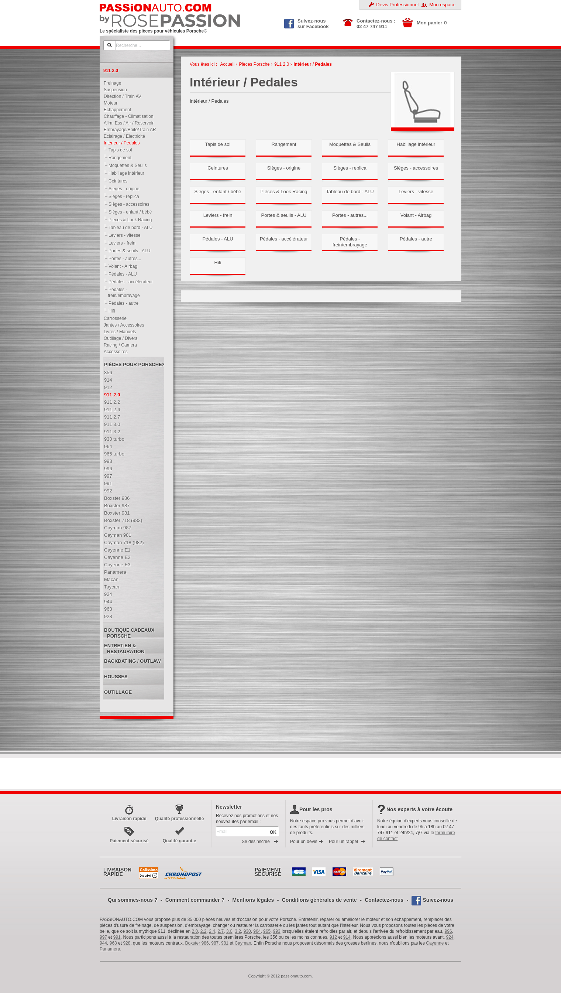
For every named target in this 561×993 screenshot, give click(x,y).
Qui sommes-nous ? (133, 900)
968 (113, 943)
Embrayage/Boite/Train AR (128, 129)
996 (448, 931)
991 (117, 937)
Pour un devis (306, 841)
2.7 (221, 931)
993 (276, 931)
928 (126, 943)
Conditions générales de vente (319, 900)
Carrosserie (113, 318)
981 (224, 943)
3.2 (238, 931)
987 (214, 943)
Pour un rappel (347, 841)
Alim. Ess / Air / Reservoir (127, 123)
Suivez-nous (438, 900)
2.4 (212, 931)
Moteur (108, 103)
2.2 (203, 931)
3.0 (229, 931)
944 (103, 943)
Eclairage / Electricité (122, 136)
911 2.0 (281, 64)
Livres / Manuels (118, 331)
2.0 (195, 931)
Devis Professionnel (397, 4)
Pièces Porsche (254, 64)
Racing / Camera (118, 345)
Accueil (227, 64)
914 (347, 937)
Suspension (113, 89)
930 (247, 931)
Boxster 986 (197, 943)
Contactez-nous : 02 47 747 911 (376, 23)
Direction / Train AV (120, 96)
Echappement (115, 109)
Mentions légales (253, 900)
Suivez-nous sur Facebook (306, 23)
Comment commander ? (194, 900)
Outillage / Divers (118, 338)
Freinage (110, 83)
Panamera (110, 949)
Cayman (243, 943)
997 (103, 937)
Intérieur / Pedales (120, 143)
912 (333, 937)
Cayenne (435, 943)
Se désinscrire (260, 841)
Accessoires (114, 351)
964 (257, 931)
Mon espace (442, 4)
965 (267, 931)
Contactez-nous (384, 900)
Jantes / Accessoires (122, 325)
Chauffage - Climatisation (127, 116)
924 (450, 937)
